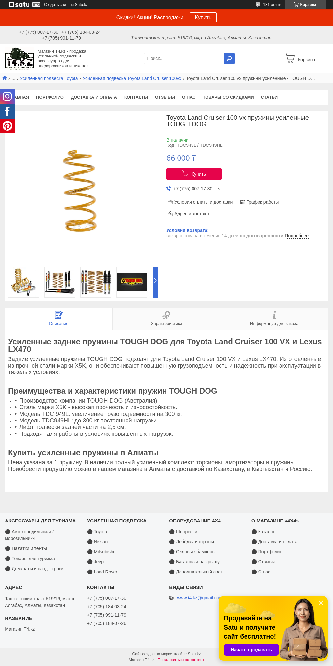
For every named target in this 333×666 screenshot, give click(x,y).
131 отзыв (272, 4)
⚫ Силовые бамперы (192, 551)
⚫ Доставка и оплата (274, 541)
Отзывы (165, 97)
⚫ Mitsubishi (100, 551)
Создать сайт (56, 4)
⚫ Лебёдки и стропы (191, 541)
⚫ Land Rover (102, 571)
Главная (18, 97)
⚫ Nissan (97, 541)
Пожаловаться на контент (181, 660)
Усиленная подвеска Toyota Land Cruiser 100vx (132, 78)
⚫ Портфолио (266, 551)
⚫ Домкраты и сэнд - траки (34, 568)
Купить (203, 17)
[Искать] (229, 58)
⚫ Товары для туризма (30, 558)
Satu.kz (194, 654)
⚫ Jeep (95, 561)
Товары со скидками (228, 97)
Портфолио (50, 97)
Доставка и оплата (94, 97)
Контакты (136, 97)
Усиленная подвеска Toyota (49, 78)
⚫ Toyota (97, 531)
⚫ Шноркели (183, 531)
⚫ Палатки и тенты (26, 548)
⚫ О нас (260, 571)
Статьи (269, 97)
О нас (189, 97)
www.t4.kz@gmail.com (200, 598)
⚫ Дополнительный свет (195, 571)
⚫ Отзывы (263, 561)
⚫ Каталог (263, 531)
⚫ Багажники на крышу (194, 561)
